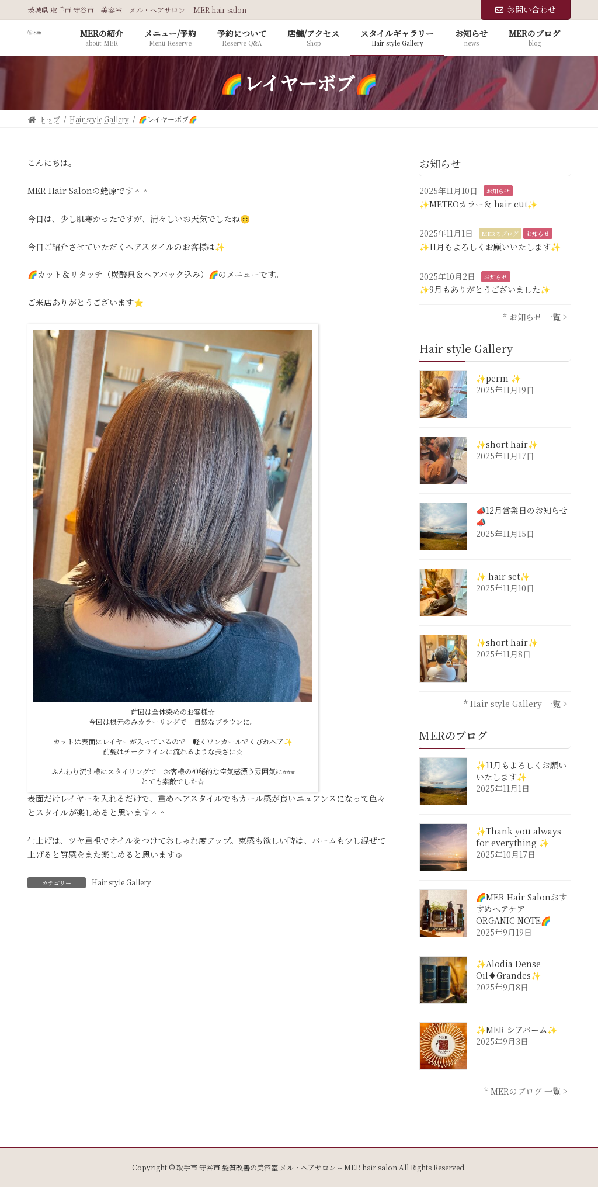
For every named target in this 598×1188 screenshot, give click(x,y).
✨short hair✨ (507, 444)
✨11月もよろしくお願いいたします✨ (490, 246)
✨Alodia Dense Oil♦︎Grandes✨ (508, 969)
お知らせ (498, 190)
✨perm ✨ (498, 378)
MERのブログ (500, 234)
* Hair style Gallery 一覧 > (516, 703)
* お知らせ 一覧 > (535, 317)
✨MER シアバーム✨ (516, 1029)
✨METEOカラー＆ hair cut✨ (478, 204)
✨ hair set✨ (503, 576)
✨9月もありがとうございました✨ (484, 289)
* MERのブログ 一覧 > (526, 1091)
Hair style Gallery (121, 882)
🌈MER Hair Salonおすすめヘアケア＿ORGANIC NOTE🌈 (521, 908)
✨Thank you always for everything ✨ (518, 836)
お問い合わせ (525, 9)
